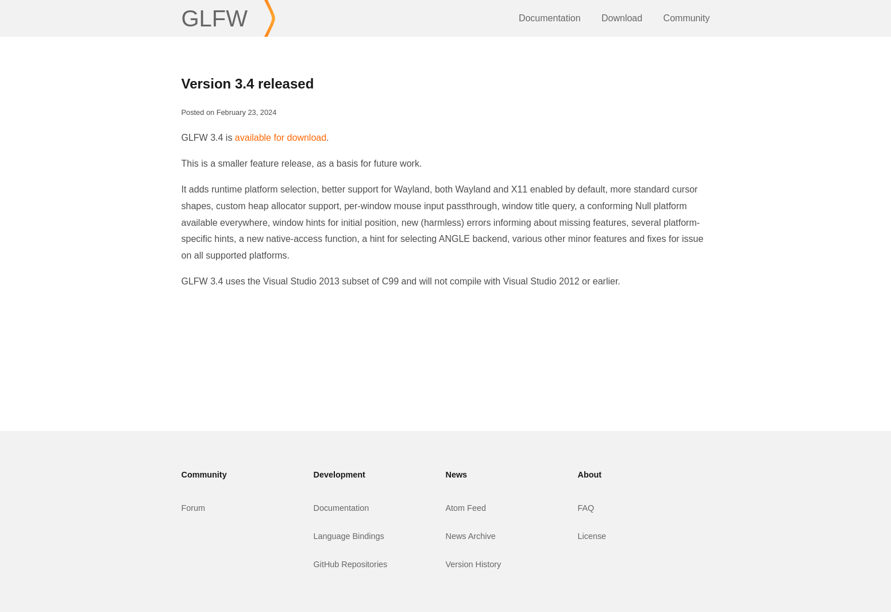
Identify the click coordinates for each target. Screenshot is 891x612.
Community (687, 18)
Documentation (550, 18)
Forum (194, 508)
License (592, 536)
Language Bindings (349, 536)
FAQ (586, 508)
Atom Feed (466, 508)
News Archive (471, 536)
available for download (280, 138)
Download (621, 18)
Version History (474, 564)
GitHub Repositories (351, 564)
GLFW (215, 18)
